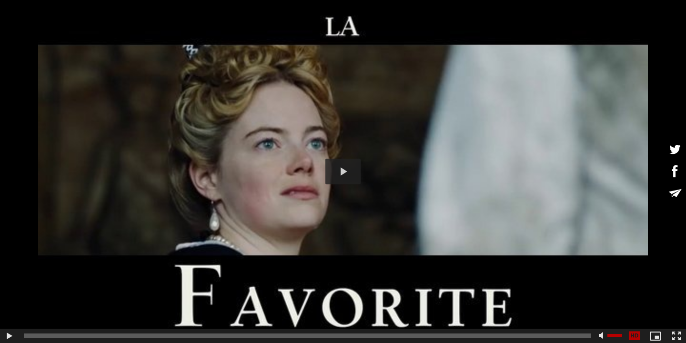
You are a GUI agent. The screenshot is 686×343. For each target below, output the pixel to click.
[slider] (307, 335)
